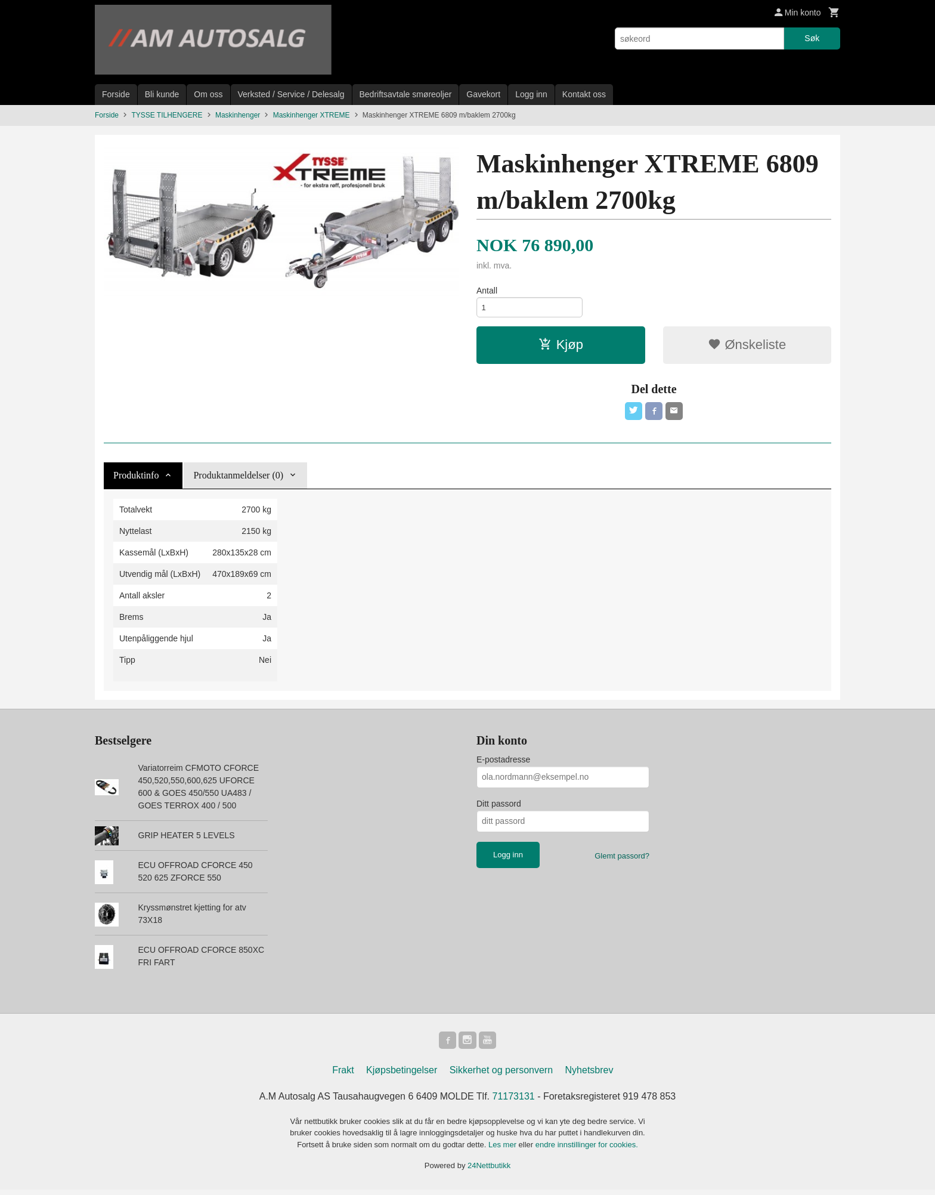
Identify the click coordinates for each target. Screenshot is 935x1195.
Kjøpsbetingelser (401, 1075)
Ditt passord (498, 807)
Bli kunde (162, 94)
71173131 (514, 1102)
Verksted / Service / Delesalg (291, 94)
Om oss (208, 94)
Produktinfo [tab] (136, 479)
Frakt (343, 1075)
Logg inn (531, 94)
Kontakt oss (584, 94)
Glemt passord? (622, 859)
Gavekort (483, 94)
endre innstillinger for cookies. (586, 1149)
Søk (811, 38)
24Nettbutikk (489, 1171)
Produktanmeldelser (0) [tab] (238, 479)
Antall (486, 290)
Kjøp (560, 346)
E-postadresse (503, 763)
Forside (116, 94)
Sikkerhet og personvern (501, 1075)
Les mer (503, 1149)
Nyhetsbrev (589, 1075)
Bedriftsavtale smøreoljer (406, 94)
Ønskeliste (747, 346)
